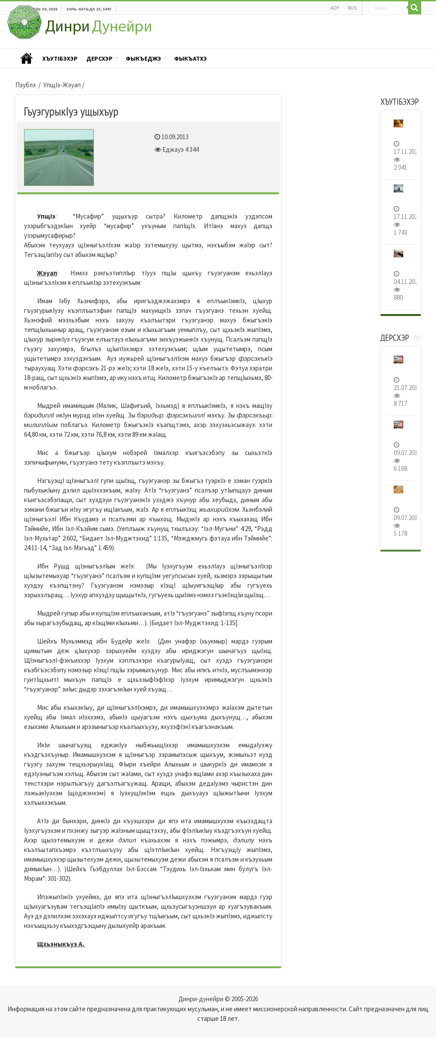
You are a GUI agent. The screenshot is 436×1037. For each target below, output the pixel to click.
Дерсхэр (99, 58)
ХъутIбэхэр (60, 58)
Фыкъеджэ (143, 58)
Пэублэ (26, 58)
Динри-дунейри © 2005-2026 (218, 999)
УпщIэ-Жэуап (62, 85)
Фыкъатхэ (190, 58)
